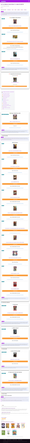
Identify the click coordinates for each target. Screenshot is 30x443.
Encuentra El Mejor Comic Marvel (5, 93)
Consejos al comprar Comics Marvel (6, 107)
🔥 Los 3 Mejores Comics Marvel (5, 94)
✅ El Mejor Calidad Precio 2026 (5, 96)
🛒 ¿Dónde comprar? (4, 102)
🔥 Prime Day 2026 (4, 103)
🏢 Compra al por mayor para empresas (6, 105)
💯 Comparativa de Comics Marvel (6, 95)
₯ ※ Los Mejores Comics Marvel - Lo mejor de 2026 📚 (8, 92)
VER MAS (15, 86)
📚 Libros (2, 7)
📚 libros (13, 421)
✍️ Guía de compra (4, 106)
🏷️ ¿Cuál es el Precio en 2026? (5, 104)
